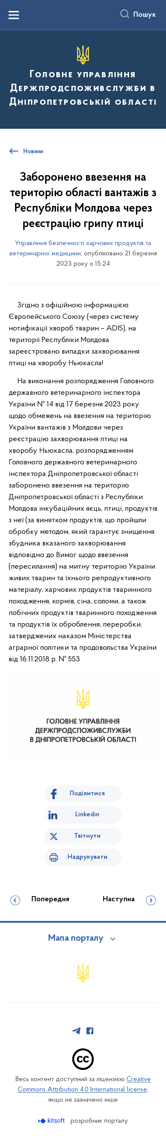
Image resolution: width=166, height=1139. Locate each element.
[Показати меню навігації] (13, 15)
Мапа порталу (76, 938)
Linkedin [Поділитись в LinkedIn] (87, 814)
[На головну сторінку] (83, 78)
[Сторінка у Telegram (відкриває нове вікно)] (76, 1031)
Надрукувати (88, 857)
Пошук (144, 15)
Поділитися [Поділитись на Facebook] (87, 793)
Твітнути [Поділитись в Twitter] (87, 836)
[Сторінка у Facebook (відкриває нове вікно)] (90, 1031)
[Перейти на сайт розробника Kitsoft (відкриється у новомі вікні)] (52, 1121)
